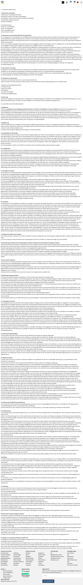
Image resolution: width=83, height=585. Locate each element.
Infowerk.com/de (10, 46)
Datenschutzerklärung (36, 113)
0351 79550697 (12, 133)
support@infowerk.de (11, 43)
